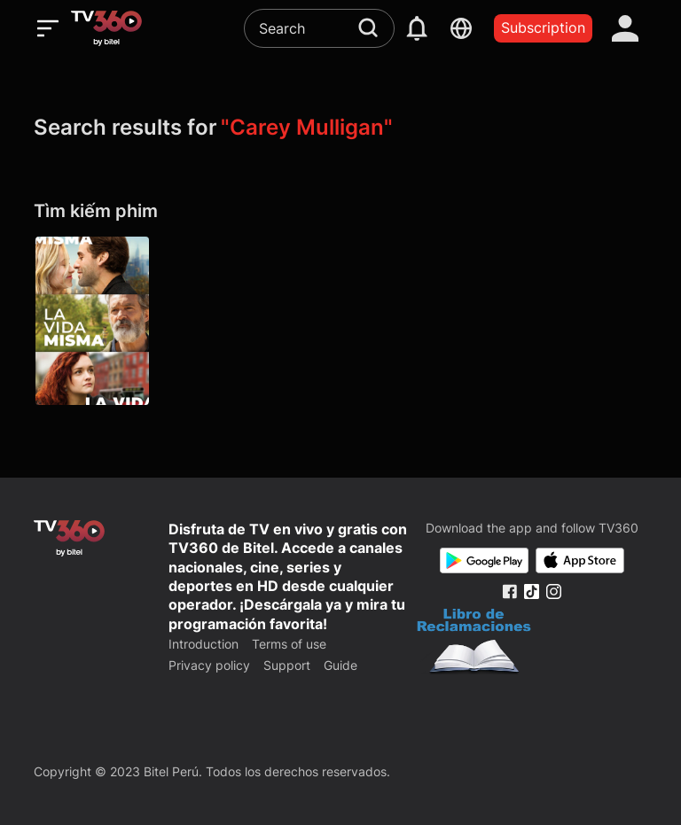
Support (286, 665)
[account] (625, 28)
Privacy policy (209, 665)
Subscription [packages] (543, 27)
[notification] (417, 28)
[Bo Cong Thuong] (474, 643)
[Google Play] (484, 560)
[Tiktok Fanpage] (531, 591)
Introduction (203, 643)
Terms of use (289, 643)
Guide (340, 665)
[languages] (461, 28)
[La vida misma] (92, 321)
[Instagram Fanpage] (553, 591)
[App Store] (580, 560)
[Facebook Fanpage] (509, 591)
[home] (106, 28)
